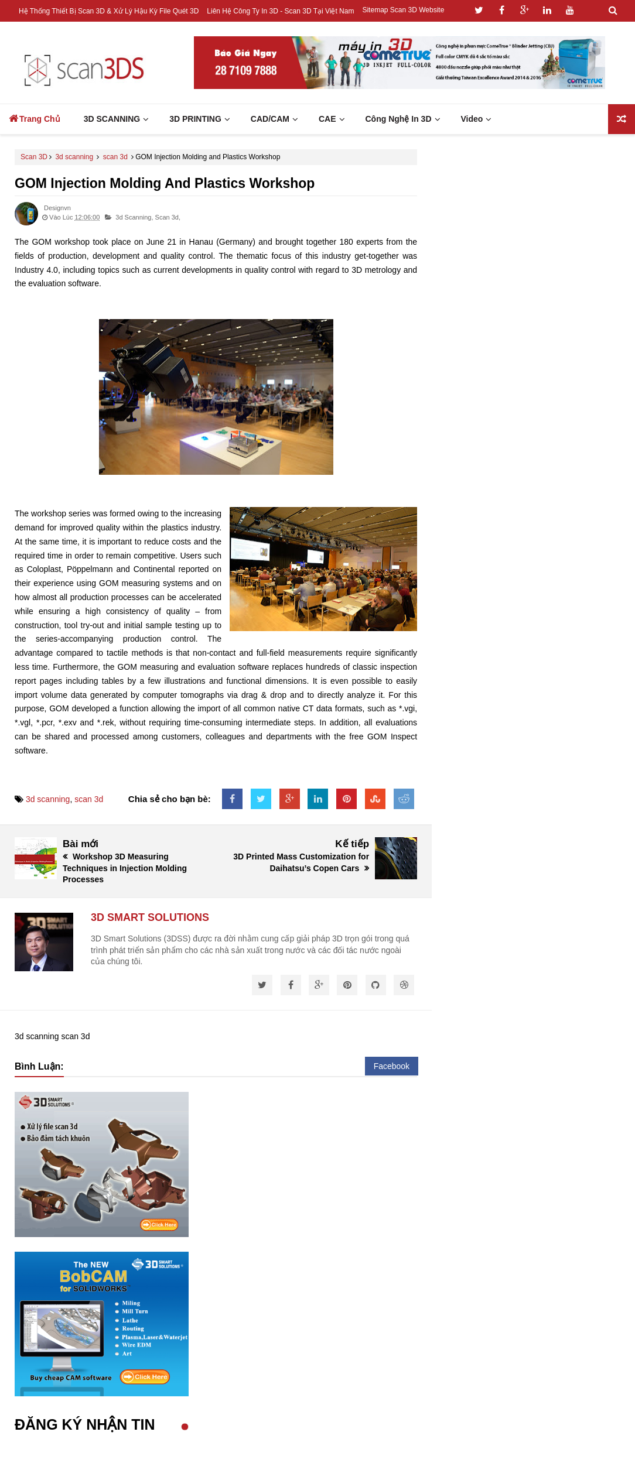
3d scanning (74, 157)
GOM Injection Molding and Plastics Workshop (165, 183)
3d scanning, (134, 217)
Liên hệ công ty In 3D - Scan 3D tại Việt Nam (280, 11)
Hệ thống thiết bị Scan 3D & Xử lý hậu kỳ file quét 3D (109, 11)
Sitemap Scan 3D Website (403, 10)
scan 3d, (167, 217)
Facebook (391, 1066)
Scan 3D (34, 157)
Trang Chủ (34, 118)
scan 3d (115, 157)
